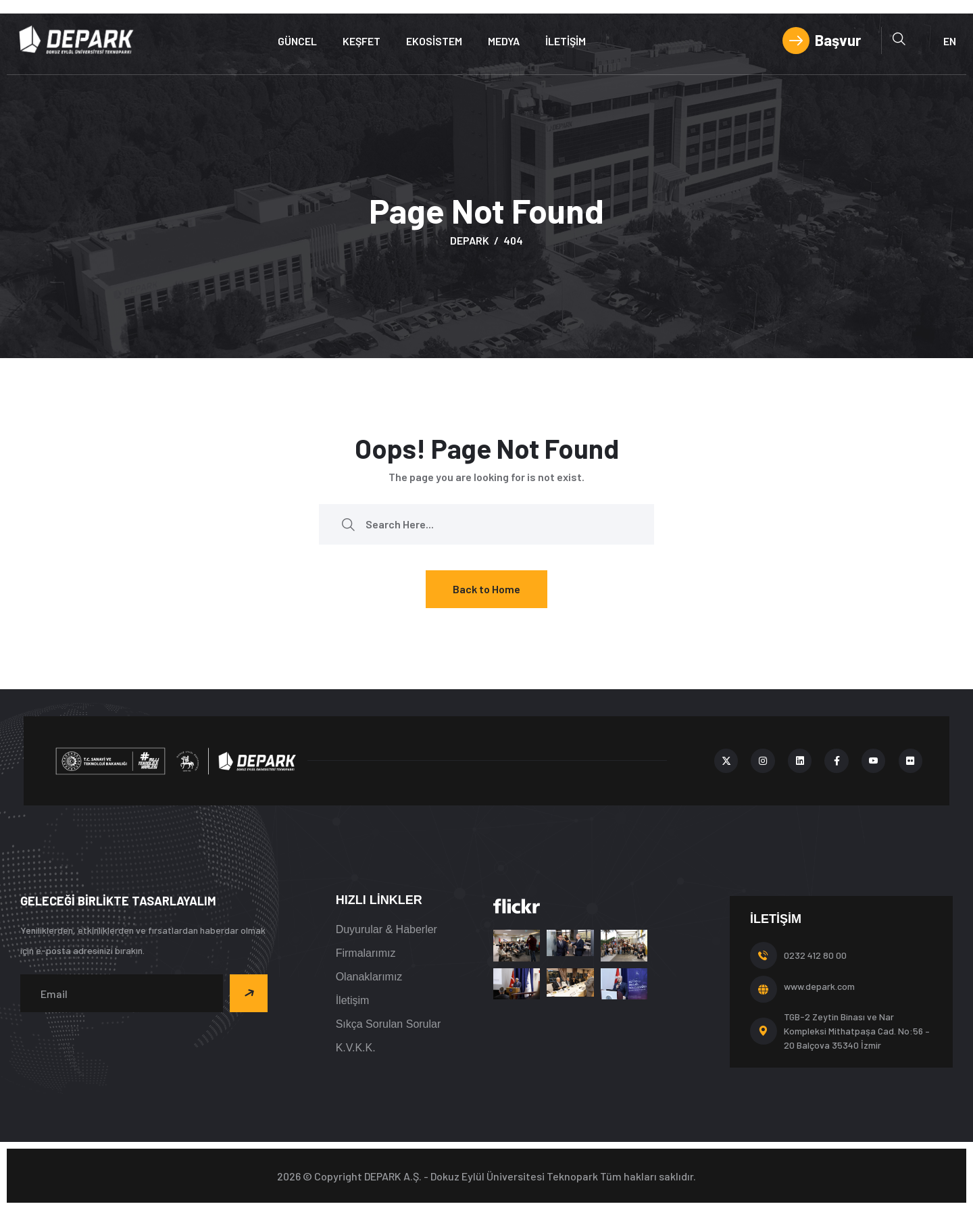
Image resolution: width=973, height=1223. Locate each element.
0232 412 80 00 (815, 955)
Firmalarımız (366, 953)
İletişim (565, 40)
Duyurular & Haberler (386, 929)
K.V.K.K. (356, 1047)
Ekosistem (434, 40)
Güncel (297, 40)
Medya (504, 40)
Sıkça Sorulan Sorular (388, 1024)
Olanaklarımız (369, 976)
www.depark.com (819, 986)
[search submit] (348, 524)
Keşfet (361, 40)
